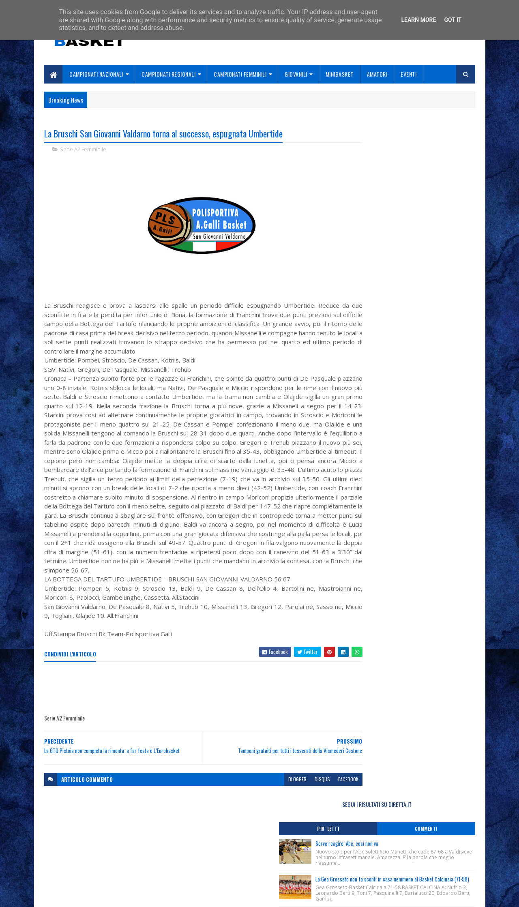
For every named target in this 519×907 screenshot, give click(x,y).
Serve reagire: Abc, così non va (413, 175)
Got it (452, 20)
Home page (205, 844)
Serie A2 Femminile (83, 150)
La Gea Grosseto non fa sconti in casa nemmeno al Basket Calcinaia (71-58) (420, 220)
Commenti (442, 160)
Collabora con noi (213, 863)
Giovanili (296, 74)
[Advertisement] (191, 707)
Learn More (418, 20)
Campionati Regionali (169, 74)
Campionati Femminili (240, 74)
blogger (266, 797)
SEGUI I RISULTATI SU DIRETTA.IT (410, 135)
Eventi (409, 74)
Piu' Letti (378, 160)
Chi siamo (203, 853)
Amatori (377, 74)
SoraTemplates (82, 895)
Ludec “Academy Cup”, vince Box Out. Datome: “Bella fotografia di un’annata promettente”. (404, 379)
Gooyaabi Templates (150, 895)
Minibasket (340, 74)
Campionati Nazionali (97, 74)
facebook (317, 797)
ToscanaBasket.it (380, 445)
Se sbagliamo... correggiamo (227, 872)
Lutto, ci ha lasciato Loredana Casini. (393, 333)
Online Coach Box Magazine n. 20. (388, 366)
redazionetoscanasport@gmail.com (425, 845)
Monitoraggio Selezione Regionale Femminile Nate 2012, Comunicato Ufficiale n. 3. (409, 352)
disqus (291, 797)
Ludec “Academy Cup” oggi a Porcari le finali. (403, 399)
